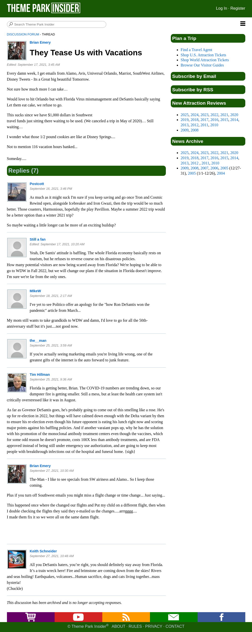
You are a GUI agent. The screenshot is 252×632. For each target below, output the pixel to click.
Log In (221, 8)
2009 (185, 130)
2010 (214, 125)
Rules (135, 626)
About (118, 626)
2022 (214, 115)
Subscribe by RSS (192, 89)
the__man (38, 341)
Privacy (153, 626)
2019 (185, 120)
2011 (204, 125)
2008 (195, 130)
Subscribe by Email (194, 76)
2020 (234, 115)
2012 (195, 125)
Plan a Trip (184, 38)
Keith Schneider (43, 551)
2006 (214, 168)
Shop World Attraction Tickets (205, 60)
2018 (195, 120)
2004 (221, 173)
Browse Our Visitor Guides (202, 65)
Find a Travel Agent (197, 50)
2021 (224, 115)
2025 (185, 115)
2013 (185, 125)
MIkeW (35, 291)
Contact (175, 626)
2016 (214, 120)
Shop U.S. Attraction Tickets (203, 55)
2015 (224, 120)
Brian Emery (40, 42)
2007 (205, 168)
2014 (234, 120)
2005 (224, 168)
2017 (205, 120)
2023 (205, 115)
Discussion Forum (23, 34)
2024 (195, 115)
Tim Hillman (40, 375)
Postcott (37, 184)
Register (237, 8)
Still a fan (38, 239)
